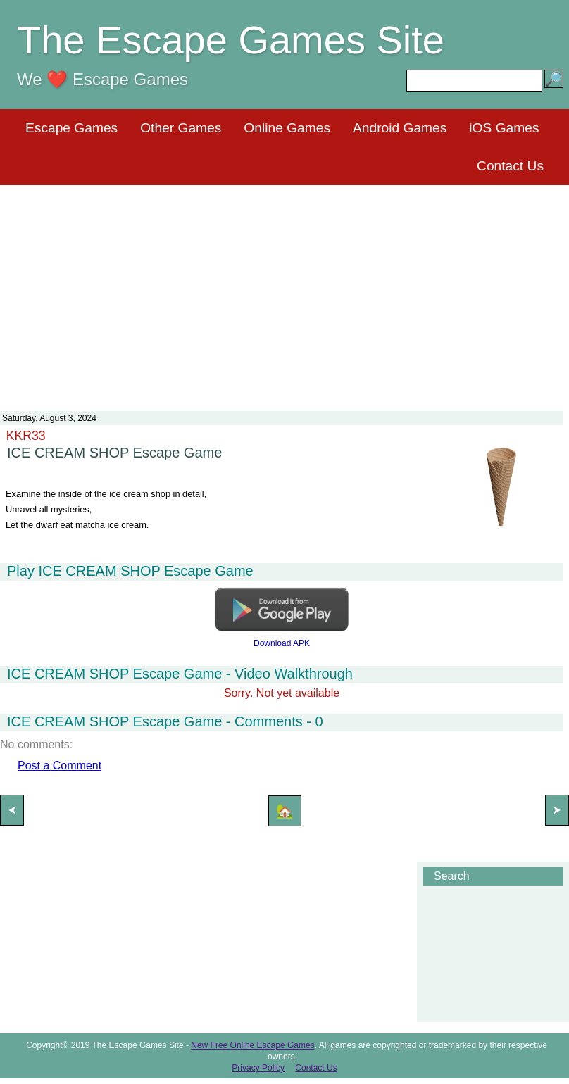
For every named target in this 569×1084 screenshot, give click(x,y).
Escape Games (71, 127)
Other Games (180, 127)
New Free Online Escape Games (252, 1045)
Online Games (287, 127)
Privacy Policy (258, 1068)
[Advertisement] (284, 289)
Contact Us (510, 165)
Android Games (399, 127)
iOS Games (504, 127)
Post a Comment (59, 765)
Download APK (282, 643)
